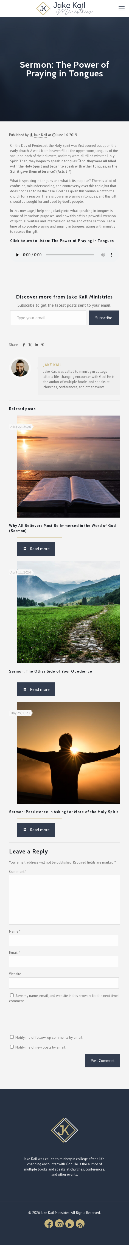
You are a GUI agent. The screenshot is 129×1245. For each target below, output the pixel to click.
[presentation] (50, 1021)
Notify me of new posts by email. (40, 1047)
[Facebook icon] (48, 1223)
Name (15, 931)
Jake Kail (40, 135)
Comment (18, 871)
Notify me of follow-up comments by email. (49, 1037)
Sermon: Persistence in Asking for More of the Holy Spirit (63, 812)
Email (14, 952)
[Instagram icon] (59, 1223)
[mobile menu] (121, 8)
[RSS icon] (80, 1223)
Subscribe (103, 317)
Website (15, 974)
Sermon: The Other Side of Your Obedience (50, 671)
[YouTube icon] (69, 1223)
